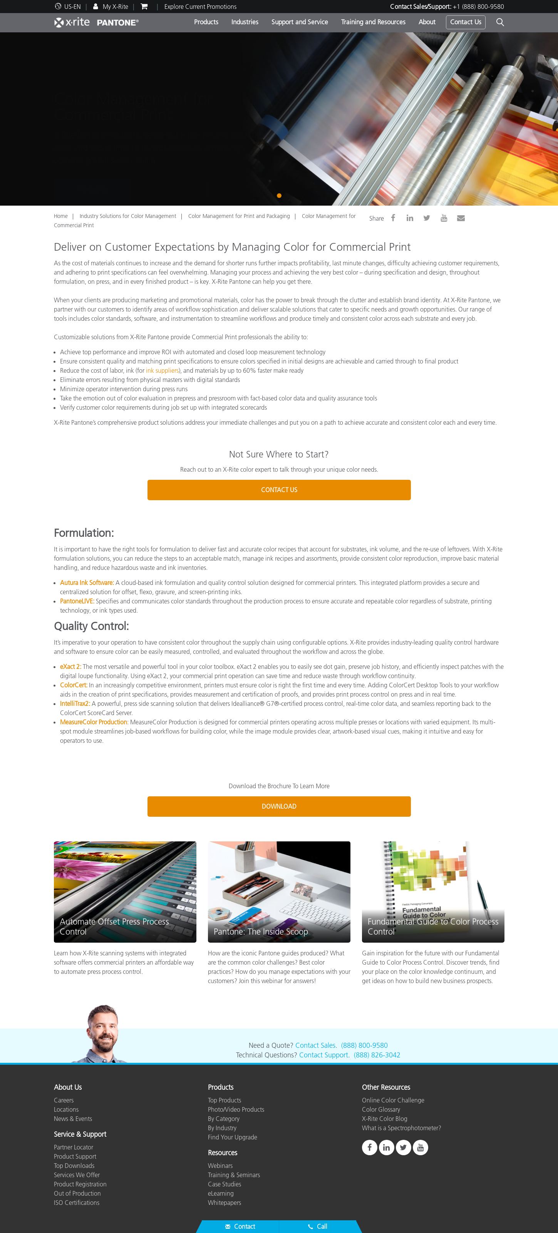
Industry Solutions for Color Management (128, 216)
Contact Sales (315, 1045)
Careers (64, 1100)
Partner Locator (73, 1147)
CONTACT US (279, 490)
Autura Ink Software (86, 582)
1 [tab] (280, 195)
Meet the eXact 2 (173, 159)
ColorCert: (73, 685)
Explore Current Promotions (200, 6)
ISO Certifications (76, 1202)
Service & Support (80, 1135)
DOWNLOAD (279, 806)
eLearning (221, 1193)
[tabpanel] (279, 119)
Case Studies (224, 1184)
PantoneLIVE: (77, 601)
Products (206, 22)
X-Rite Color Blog (384, 1118)
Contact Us (465, 22)
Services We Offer (77, 1175)
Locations (66, 1109)
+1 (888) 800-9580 (478, 6)
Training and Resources (373, 22)
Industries (244, 22)
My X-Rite (114, 6)
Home (61, 216)
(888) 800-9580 (364, 1045)
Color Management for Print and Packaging (239, 216)
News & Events (73, 1118)
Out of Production (77, 1193)
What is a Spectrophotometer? (401, 1128)
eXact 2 (70, 666)
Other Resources (386, 1088)
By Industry (222, 1128)
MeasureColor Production (93, 722)
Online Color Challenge (393, 1100)
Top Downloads (74, 1165)
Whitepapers (224, 1202)
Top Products (224, 1100)
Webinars (220, 1165)
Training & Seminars (234, 1175)
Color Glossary (381, 1109)
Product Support (75, 1156)
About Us (68, 1088)
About (427, 22)
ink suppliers (162, 370)
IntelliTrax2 (74, 703)
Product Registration (80, 1184)
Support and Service (299, 22)
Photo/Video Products (236, 1109)
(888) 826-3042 (377, 1055)
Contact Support (323, 1055)
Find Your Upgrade (232, 1137)
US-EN (72, 6)
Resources (222, 1153)
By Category (224, 1118)
